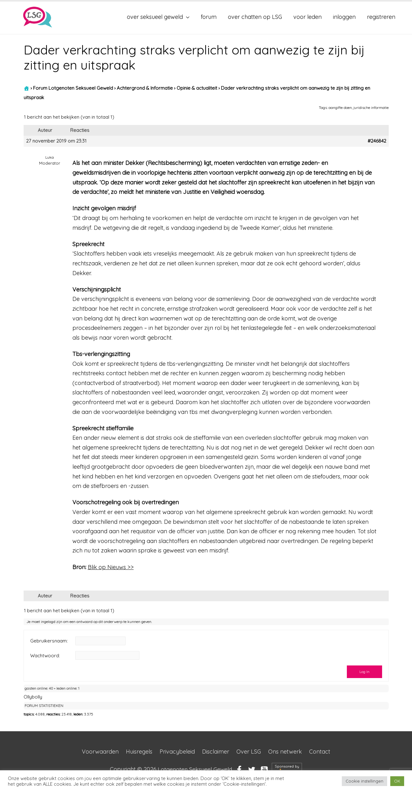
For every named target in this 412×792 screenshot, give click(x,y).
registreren (381, 16)
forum (209, 16)
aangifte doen (340, 107)
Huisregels (139, 751)
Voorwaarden (100, 751)
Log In (364, 671)
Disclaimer (215, 751)
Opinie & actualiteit (197, 88)
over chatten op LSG (255, 16)
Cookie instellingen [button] (364, 781)
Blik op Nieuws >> (111, 567)
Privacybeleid (177, 751)
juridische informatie (371, 107)
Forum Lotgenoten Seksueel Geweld (73, 88)
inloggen (344, 16)
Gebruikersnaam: (49, 641)
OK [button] (397, 781)
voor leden (307, 16)
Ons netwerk (285, 751)
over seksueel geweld (155, 16)
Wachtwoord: (45, 655)
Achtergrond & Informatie (145, 88)
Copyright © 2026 (171, 769)
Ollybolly (33, 697)
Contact (319, 751)
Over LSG (248, 751)
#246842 (377, 141)
